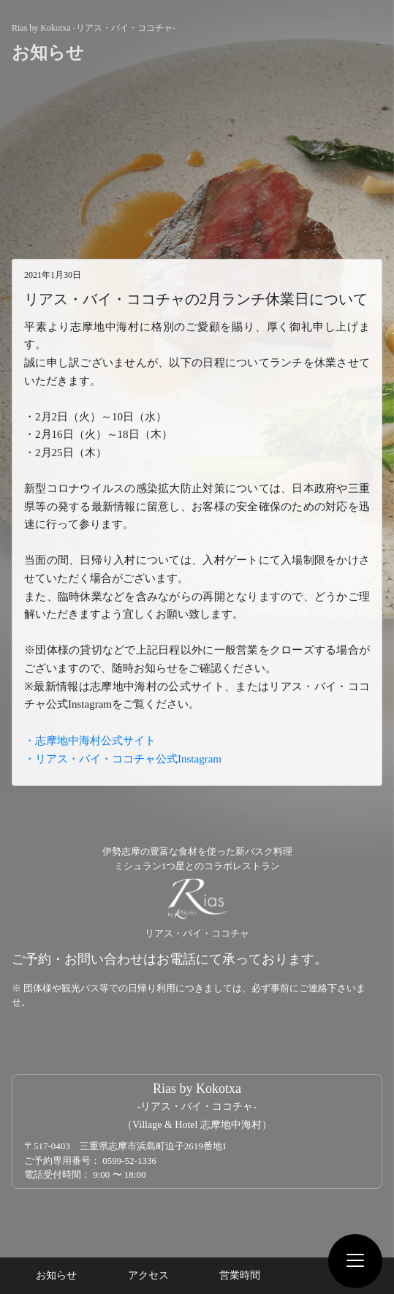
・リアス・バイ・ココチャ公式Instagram (122, 759)
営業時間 (239, 1275)
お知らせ (56, 1275)
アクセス (148, 1275)
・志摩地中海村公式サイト (90, 740)
